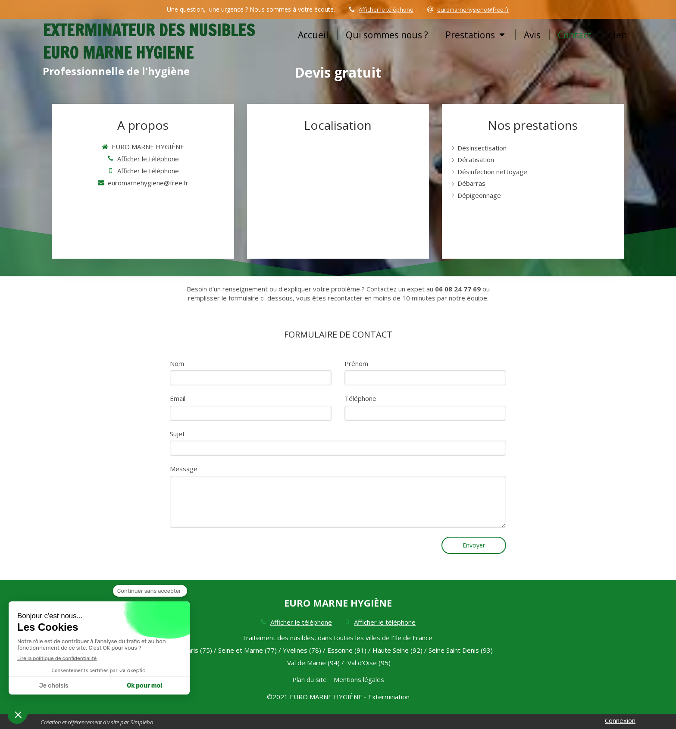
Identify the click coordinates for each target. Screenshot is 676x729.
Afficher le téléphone (386, 9)
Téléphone (360, 398)
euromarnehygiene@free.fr (148, 182)
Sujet (177, 433)
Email (177, 398)
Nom (177, 363)
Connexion (620, 720)
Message (183, 468)
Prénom (356, 363)
